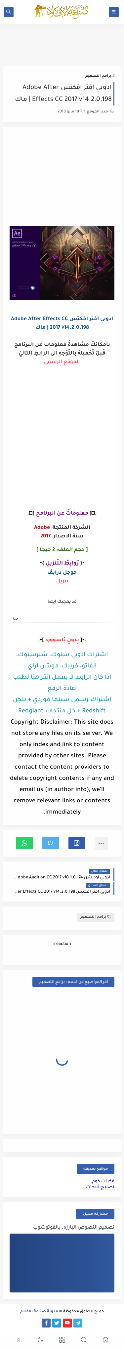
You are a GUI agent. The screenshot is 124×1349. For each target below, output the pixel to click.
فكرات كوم (103, 1181)
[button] (76, 843)
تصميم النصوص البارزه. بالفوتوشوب (73, 1228)
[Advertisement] (62, 177)
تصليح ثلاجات (100, 1187)
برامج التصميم (98, 76)
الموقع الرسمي (62, 362)
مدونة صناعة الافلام (39, 1312)
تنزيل (62, 581)
